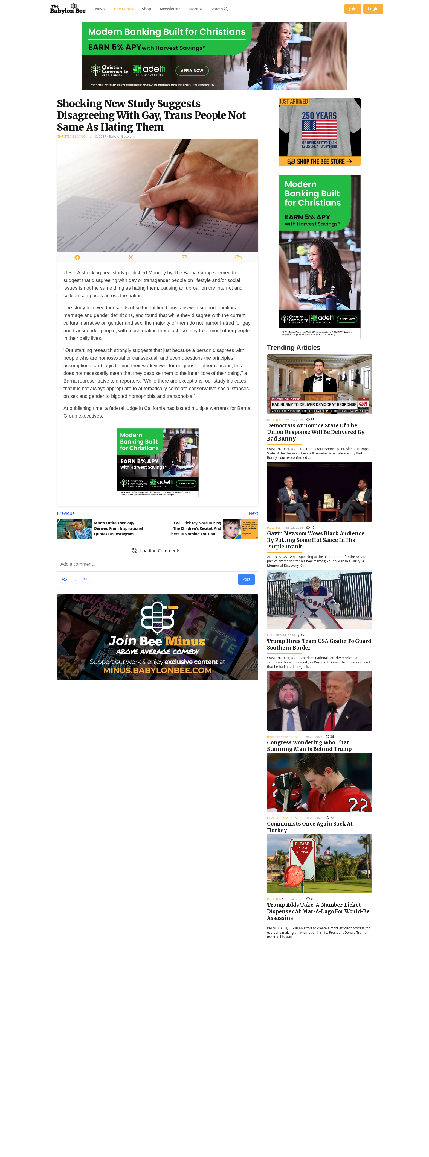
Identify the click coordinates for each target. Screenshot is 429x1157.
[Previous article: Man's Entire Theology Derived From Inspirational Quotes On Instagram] (106, 513)
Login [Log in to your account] (373, 8)
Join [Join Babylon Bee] (352, 8)
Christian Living (71, 136)
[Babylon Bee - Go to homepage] (68, 8)
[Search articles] (219, 8)
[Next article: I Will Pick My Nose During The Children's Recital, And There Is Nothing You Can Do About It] (209, 513)
